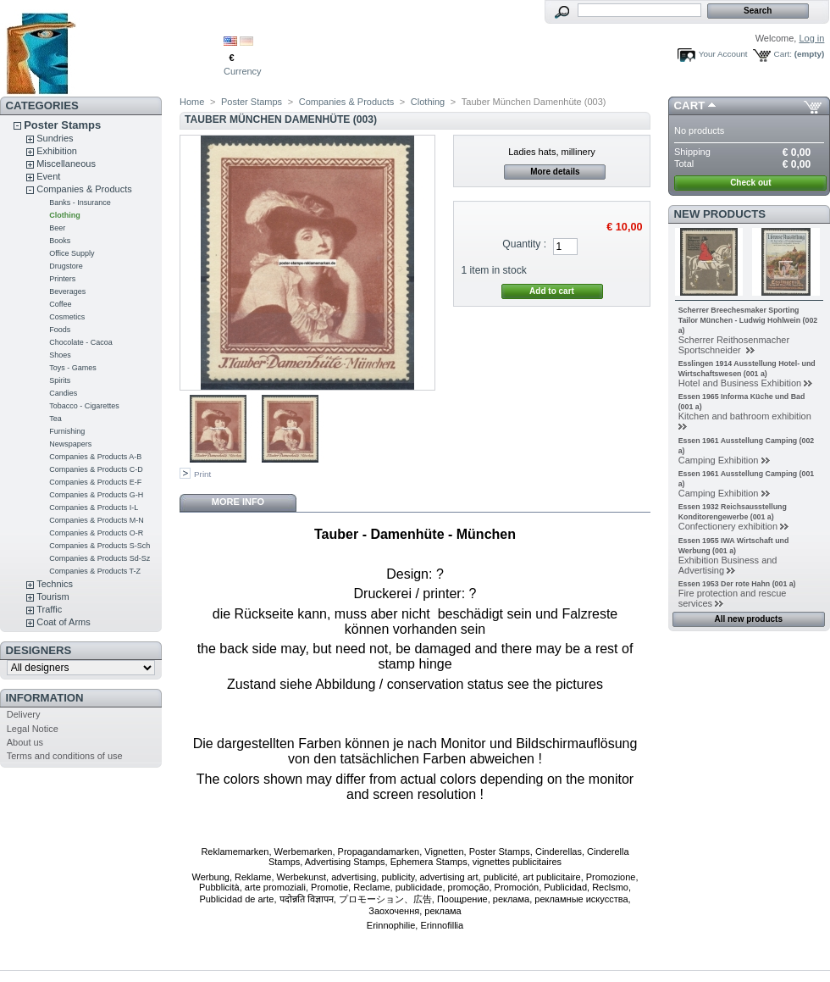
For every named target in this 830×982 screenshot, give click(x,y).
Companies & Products (84, 189)
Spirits (59, 380)
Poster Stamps (62, 125)
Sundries (54, 138)
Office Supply (71, 253)
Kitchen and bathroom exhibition (744, 416)
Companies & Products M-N (96, 520)
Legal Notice (32, 729)
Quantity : (524, 244)
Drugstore (66, 266)
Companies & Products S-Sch (99, 545)
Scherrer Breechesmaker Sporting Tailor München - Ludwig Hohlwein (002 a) (748, 320)
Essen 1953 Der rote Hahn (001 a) (737, 584)
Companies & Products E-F (95, 482)
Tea (55, 418)
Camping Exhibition (718, 460)
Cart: (783, 53)
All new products (748, 619)
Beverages (67, 291)
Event (48, 176)
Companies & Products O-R (96, 533)
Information (45, 697)
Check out (750, 182)
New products (720, 214)
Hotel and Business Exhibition (740, 383)
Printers (62, 279)
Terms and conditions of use (65, 756)
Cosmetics (67, 317)
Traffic (49, 609)
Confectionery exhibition (727, 526)
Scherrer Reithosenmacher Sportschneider (733, 345)
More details (554, 171)
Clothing (64, 215)
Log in (811, 38)
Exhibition (56, 151)
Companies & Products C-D (96, 469)
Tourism (52, 596)
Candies (63, 393)
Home (192, 102)
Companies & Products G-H (96, 495)
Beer (57, 228)
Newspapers (70, 444)
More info (238, 502)
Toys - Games (73, 367)
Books (59, 240)
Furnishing (67, 431)
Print (202, 474)
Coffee (60, 304)
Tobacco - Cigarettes (84, 406)
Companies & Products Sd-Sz (99, 558)
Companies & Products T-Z (95, 571)
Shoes (60, 355)
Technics (54, 584)
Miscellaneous (66, 163)
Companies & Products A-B (95, 456)
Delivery (24, 714)
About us (25, 742)
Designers (39, 650)
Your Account (723, 53)
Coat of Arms (63, 622)
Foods (59, 329)
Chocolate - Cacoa (81, 342)
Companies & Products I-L (93, 507)
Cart (690, 105)
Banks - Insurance (80, 202)
